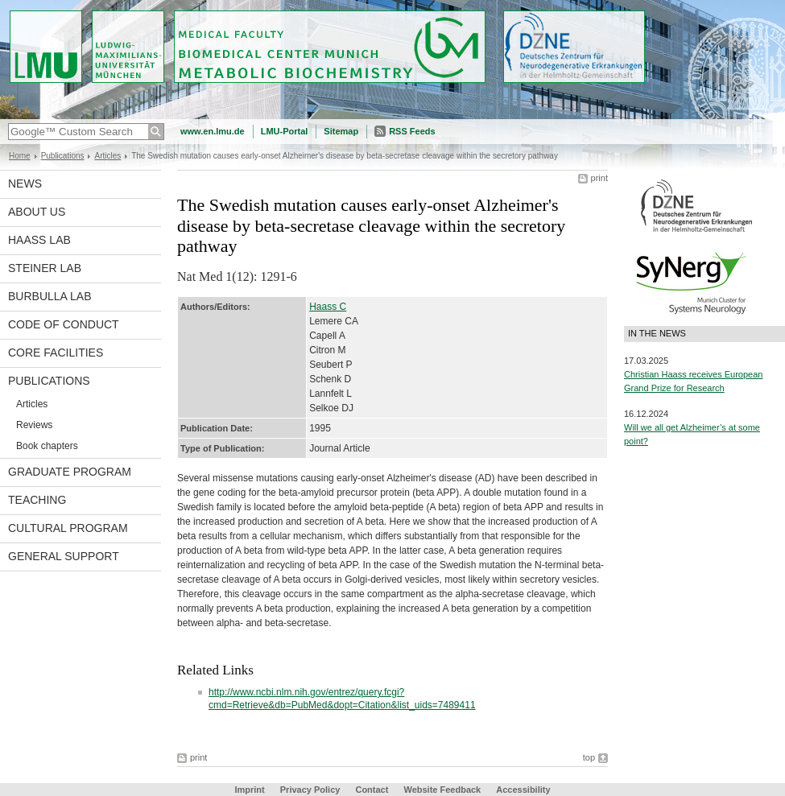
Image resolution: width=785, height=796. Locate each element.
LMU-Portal (284, 131)
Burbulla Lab (50, 296)
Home (20, 155)
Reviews (34, 425)
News (25, 183)
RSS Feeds (412, 131)
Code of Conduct (63, 324)
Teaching (37, 499)
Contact (371, 789)
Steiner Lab (44, 268)
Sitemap (341, 131)
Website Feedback (442, 789)
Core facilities (55, 352)
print (599, 178)
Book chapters (47, 446)
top (589, 757)
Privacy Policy (310, 789)
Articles (107, 155)
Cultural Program (68, 528)
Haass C (327, 306)
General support (63, 556)
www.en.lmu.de (212, 131)
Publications (63, 155)
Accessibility (523, 789)
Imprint (249, 789)
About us (36, 211)
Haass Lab (39, 239)
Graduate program (69, 471)
